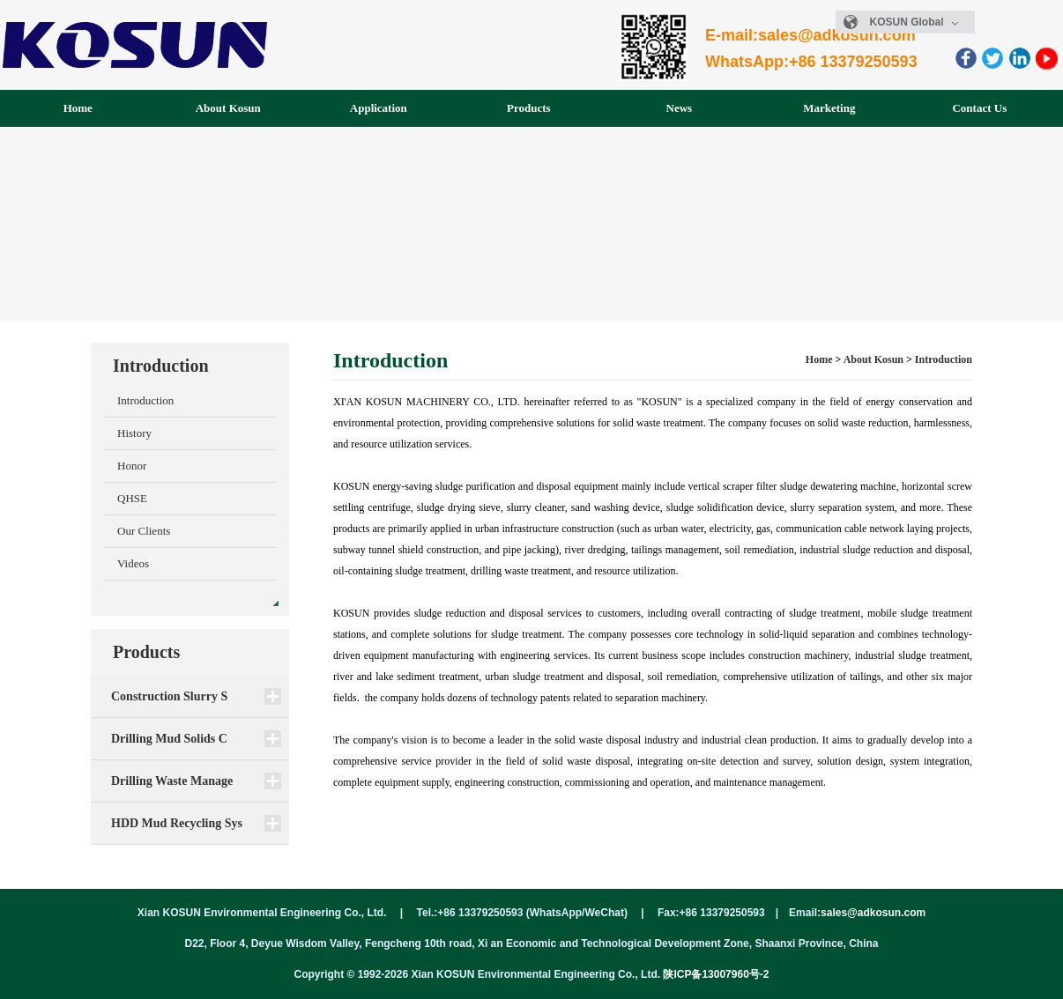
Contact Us (979, 108)
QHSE (132, 498)
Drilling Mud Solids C (169, 738)
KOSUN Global (914, 22)
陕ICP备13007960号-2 (716, 974)
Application (378, 108)
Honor (131, 465)
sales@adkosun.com (873, 912)
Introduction (145, 400)
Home (78, 108)
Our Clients (143, 530)
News (679, 108)
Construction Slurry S (169, 696)
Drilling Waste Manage (172, 781)
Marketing (829, 108)
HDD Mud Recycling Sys (176, 823)
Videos (133, 563)
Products (529, 108)
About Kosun (228, 108)
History (134, 433)
